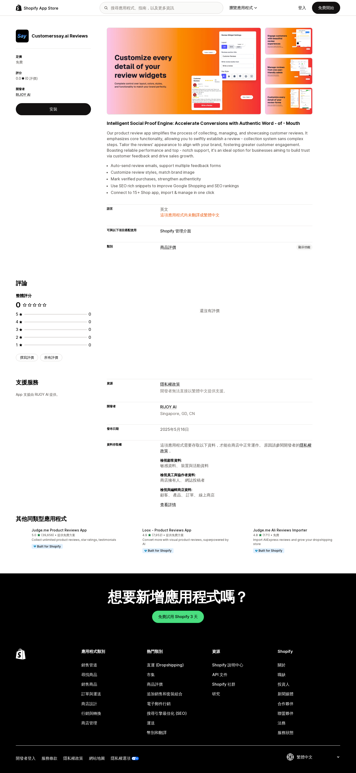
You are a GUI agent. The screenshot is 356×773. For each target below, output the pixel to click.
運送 (151, 722)
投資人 (283, 684)
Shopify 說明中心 (227, 664)
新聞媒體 (285, 693)
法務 (282, 722)
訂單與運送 (91, 693)
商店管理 (89, 722)
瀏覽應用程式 (243, 7)
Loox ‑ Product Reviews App (166, 530)
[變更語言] (318, 757)
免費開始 (326, 7)
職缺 (282, 674)
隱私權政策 (170, 384)
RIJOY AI (23, 95)
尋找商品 (89, 674)
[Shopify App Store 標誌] (37, 7)
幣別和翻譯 (157, 732)
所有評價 (51, 357)
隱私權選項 (121, 758)
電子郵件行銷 (159, 703)
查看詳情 (168, 504)
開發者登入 (26, 758)
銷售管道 (89, 664)
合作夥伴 (285, 703)
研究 (216, 693)
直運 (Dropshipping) (165, 664)
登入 (302, 7)
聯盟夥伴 (285, 713)
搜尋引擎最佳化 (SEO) (167, 713)
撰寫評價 (27, 357)
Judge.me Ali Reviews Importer (280, 530)
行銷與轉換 (91, 713)
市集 (151, 674)
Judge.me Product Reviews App (59, 530)
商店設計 (89, 703)
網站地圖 (97, 758)
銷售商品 (89, 684)
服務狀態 (285, 732)
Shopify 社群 (223, 684)
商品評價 (168, 247)
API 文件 (219, 674)
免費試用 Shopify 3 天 (178, 616)
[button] (67, 538)
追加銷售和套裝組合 (164, 693)
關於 (282, 664)
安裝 (53, 109)
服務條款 (49, 758)
